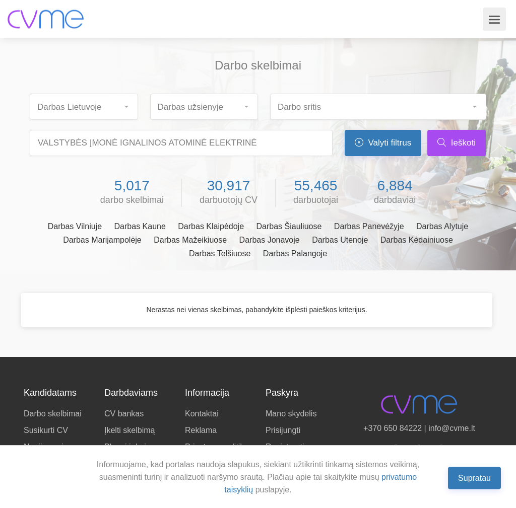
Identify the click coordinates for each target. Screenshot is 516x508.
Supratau (474, 477)
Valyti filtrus (383, 143)
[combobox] (84, 107)
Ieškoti (456, 143)
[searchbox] (88, 104)
